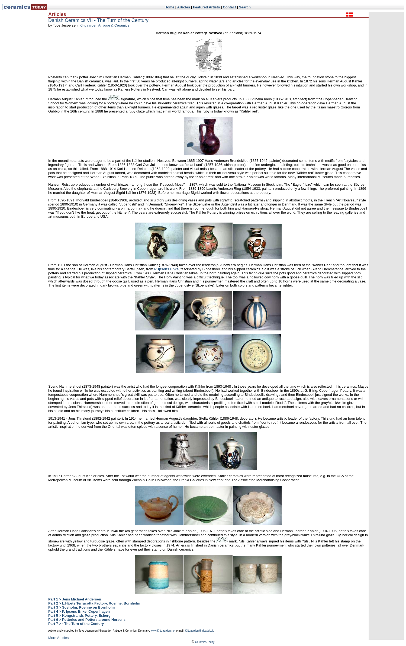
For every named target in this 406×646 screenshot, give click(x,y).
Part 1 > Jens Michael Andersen (74, 599)
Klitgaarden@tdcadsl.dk (199, 630)
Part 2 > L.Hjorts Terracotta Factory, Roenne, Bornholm (94, 603)
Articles (183, 7)
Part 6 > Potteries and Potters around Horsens (86, 620)
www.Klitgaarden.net (163, 630)
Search (245, 7)
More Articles (58, 638)
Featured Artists (206, 7)
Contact (229, 7)
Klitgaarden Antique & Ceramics (104, 25)
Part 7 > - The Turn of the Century (76, 624)
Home (169, 7)
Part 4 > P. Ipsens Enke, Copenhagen (79, 611)
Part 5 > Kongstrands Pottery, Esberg (79, 615)
